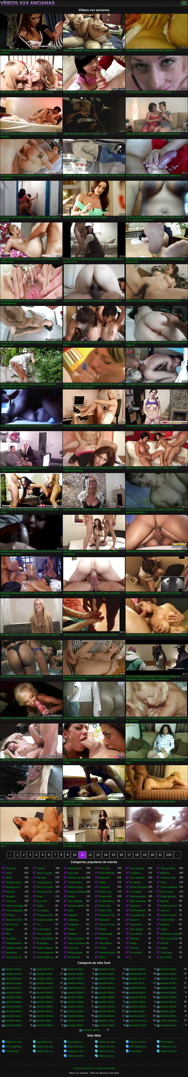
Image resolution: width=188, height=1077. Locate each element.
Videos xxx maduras (46, 1051)
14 (106, 854)
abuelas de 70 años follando (139, 983)
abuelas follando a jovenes (46, 992)
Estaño (40, 905)
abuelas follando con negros (139, 997)
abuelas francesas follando (46, 1011)
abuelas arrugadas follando (76, 973)
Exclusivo (134, 919)
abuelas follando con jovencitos (46, 997)
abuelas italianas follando (108, 1011)
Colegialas (72, 924)
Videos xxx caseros (169, 1046)
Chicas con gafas (15, 905)
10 (74, 854)
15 (113, 854)
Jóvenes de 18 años (15, 957)
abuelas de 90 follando (46, 988)
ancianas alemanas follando (92, 1030)
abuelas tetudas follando (169, 1016)
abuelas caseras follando (46, 978)
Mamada (41, 877)
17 (129, 854)
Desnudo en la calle (108, 915)
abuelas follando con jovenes (76, 997)
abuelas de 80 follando (169, 983)
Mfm (8, 934)
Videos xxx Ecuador (169, 1051)
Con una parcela (45, 952)
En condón (166, 957)
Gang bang (166, 952)
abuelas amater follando (139, 969)
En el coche (136, 952)
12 (90, 854)
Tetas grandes (167, 868)
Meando (164, 901)
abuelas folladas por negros (15, 992)
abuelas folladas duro (139, 988)
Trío (39, 924)
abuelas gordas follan (76, 1011)
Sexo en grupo (44, 873)
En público (135, 873)
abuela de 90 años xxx (76, 969)
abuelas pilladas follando (108, 1016)
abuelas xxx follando (76, 1020)
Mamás (9, 929)
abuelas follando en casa (15, 1002)
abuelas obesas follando (46, 1016)
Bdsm (9, 877)
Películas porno (45, 915)
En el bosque (43, 929)
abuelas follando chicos (169, 992)
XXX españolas (14, 1046)
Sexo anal (72, 873)
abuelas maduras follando (139, 1011)
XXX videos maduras (139, 1046)
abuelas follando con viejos (169, 997)
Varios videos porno (46, 957)
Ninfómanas (73, 957)
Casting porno (44, 882)
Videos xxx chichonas (76, 1051)
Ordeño (102, 929)
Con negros (136, 891)
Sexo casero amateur (76, 1042)
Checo (102, 957)
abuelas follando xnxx (169, 1006)
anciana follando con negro (46, 1025)
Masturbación (74, 868)
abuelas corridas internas (46, 983)
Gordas (71, 896)
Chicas (71, 929)
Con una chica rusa (76, 938)
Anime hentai (167, 919)
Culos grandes (137, 877)
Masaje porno (13, 887)
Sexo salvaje (136, 929)
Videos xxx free (14, 1042)
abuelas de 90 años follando (15, 988)
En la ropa (72, 948)
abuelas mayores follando (169, 1011)
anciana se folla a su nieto (139, 1025)
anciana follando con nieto (76, 1025)
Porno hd (10, 868)
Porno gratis (166, 1042)
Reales (133, 943)
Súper (70, 910)
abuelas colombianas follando (108, 978)
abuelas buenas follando (169, 973)
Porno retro (104, 905)
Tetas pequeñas (138, 901)
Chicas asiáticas (168, 887)
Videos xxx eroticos (108, 1046)
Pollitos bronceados (15, 943)
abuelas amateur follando (169, 969)
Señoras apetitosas (76, 905)
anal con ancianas (139, 1020)
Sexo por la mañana (108, 924)
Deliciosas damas (169, 934)
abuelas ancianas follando (15, 973)
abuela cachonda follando (15, 969)
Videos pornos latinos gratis (139, 1042)
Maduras (165, 873)
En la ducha (12, 924)
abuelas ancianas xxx (46, 973)
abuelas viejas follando (15, 1020)
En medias (135, 882)
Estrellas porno (13, 882)
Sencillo (103, 948)
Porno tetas (135, 1051)
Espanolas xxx (44, 1042)
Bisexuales (11, 952)
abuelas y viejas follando (108, 1020)
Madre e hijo (105, 910)
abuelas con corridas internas (139, 978)
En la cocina (166, 891)
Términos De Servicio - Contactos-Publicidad (94, 1068)
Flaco (163, 882)
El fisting (10, 915)
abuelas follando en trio (108, 1002)
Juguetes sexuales (15, 948)
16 (121, 854)
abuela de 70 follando (46, 969)
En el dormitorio (45, 938)
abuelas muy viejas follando (15, 1016)
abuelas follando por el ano (76, 1006)
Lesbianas (72, 919)
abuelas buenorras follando (15, 978)
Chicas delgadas (14, 910)
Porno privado (137, 868)
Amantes (134, 948)
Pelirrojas (134, 938)
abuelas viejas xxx (46, 1020)
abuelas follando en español (46, 1002)
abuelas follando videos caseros (108, 1006)
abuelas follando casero (139, 992)
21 (160, 854)
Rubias (102, 882)
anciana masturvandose (108, 1025)
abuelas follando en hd (76, 1002)
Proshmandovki (138, 910)
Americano (104, 887)
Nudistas (165, 924)
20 (152, 854)
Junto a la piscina (76, 943)
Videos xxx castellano (108, 1042)
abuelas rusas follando (139, 1016)
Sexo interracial (45, 887)
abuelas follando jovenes (15, 1006)
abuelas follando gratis (169, 1002)
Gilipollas (72, 915)
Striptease (135, 905)
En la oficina (136, 934)
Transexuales (74, 882)
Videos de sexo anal (76, 1046)
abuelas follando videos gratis (139, 1006)
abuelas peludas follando (76, 1016)
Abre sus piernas (169, 938)
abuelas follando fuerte (139, 1002)
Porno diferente (107, 873)
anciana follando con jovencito (15, 1025)
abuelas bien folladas (139, 973)
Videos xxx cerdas (108, 1056)
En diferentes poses (108, 901)
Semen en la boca (15, 919)
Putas (40, 896)
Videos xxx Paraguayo (76, 1056)
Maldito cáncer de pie (76, 887)
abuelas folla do (107, 988)
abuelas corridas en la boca (15, 983)
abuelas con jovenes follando (169, 978)
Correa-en (11, 901)
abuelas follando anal (108, 992)
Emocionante (105, 934)
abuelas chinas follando (76, 978)
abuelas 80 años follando (108, 969)
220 (169, 854)
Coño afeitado (74, 901)
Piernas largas (75, 952)
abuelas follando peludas (46, 1006)
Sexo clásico (105, 943)
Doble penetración (139, 896)
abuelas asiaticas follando (108, 973)
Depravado (104, 919)
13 (98, 854)
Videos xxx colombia (46, 1046)
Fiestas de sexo (168, 905)
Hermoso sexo (167, 877)
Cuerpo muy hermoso (169, 915)
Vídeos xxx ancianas (27, 3)
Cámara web (105, 896)
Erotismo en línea (76, 877)
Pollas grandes (168, 896)
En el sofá (42, 901)
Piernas (164, 943)
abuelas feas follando (76, 988)
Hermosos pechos (108, 952)
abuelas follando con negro (108, 997)
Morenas (10, 891)
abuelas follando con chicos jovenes (15, 997)
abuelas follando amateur (76, 992)
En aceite (10, 938)
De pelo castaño (45, 919)
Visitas (163, 929)
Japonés (164, 910)
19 (145, 854)
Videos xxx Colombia (108, 1051)
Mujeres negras (45, 948)
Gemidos (72, 934)
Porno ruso (104, 868)
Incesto (40, 868)
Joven (9, 873)
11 (82, 854)
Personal (103, 938)
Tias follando (12, 1051)
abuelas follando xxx (15, 1011)
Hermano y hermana (46, 891)
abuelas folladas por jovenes (169, 988)
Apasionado (136, 924)
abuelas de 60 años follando (108, 983)
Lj (130, 957)
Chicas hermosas (139, 887)
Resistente (104, 877)
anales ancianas (168, 1020)
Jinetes (164, 948)
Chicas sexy (105, 891)
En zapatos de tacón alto (139, 915)
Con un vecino (44, 934)
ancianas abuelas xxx (169, 1025)
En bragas (42, 943)
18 (137, 854)
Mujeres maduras (76, 891)
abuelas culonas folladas (76, 983)
